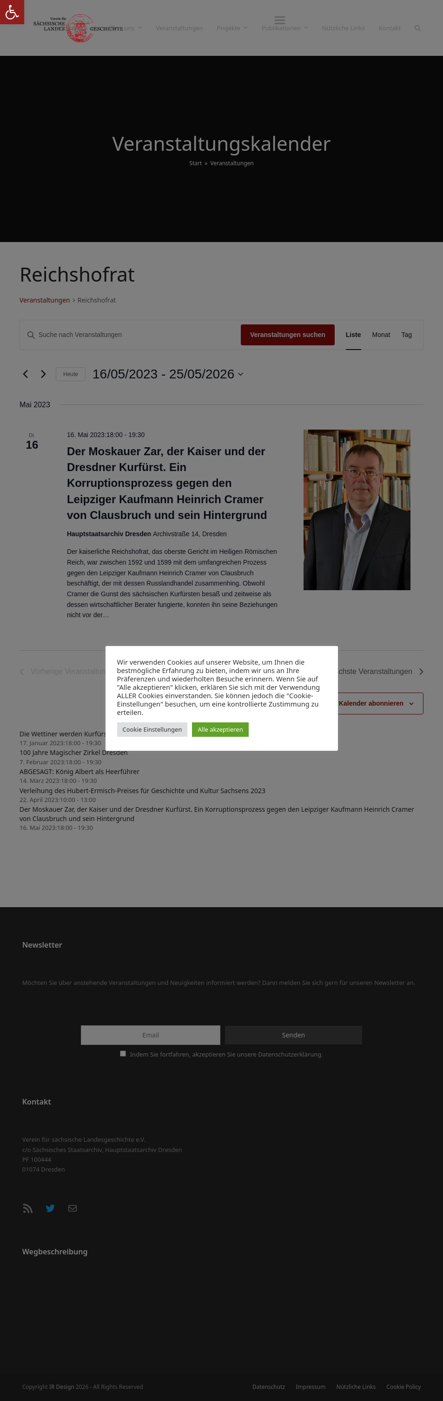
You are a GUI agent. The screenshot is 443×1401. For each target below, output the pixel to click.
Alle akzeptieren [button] (220, 729)
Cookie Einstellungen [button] (152, 729)
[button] (418, 28)
